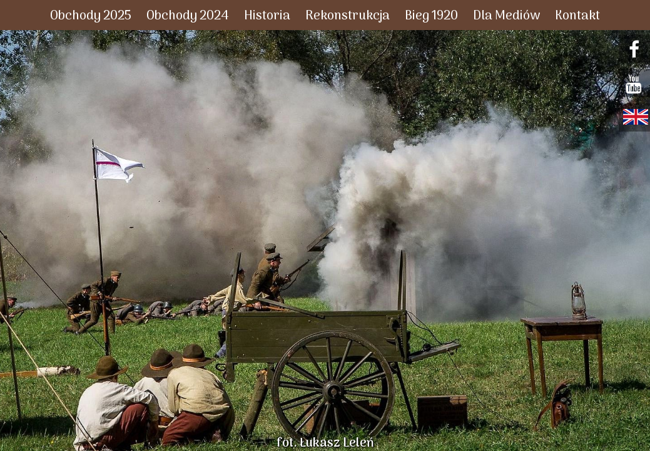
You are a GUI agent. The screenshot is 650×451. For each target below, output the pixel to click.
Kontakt (577, 16)
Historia (267, 16)
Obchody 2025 (90, 16)
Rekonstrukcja (347, 16)
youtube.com (636, 84)
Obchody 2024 (187, 16)
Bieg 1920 (431, 16)
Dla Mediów (506, 16)
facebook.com (636, 50)
